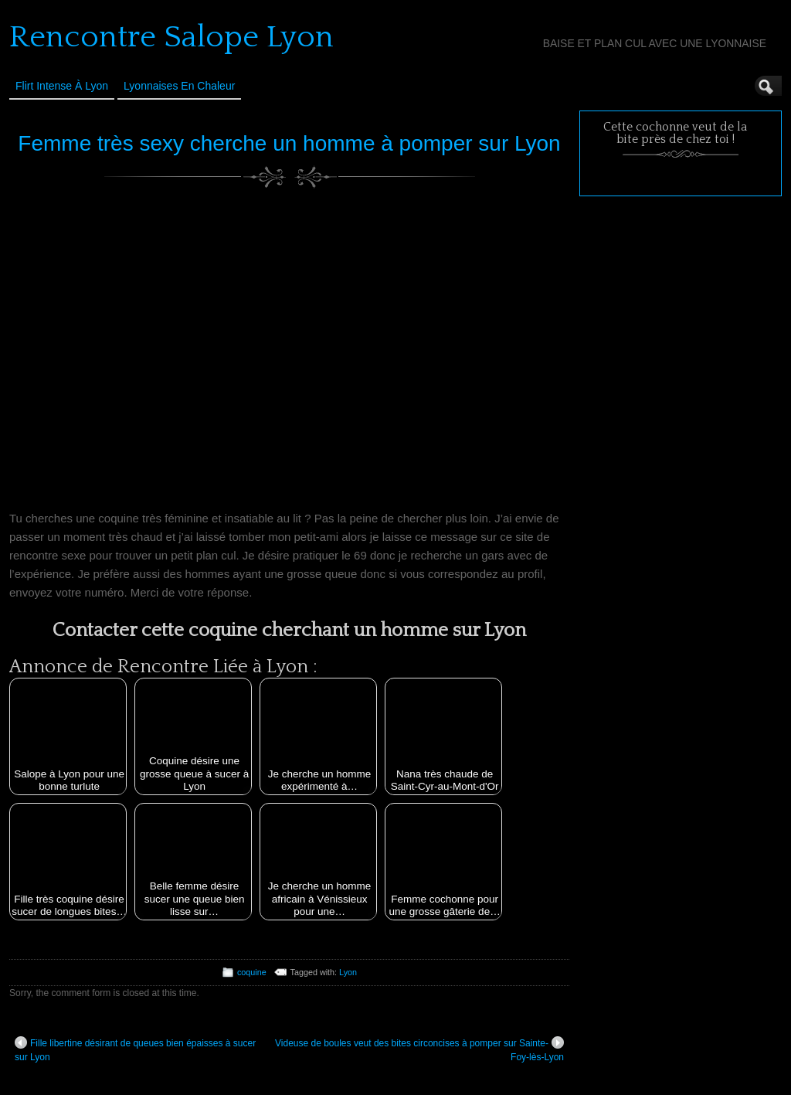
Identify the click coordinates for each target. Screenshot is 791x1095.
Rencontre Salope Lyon (171, 37)
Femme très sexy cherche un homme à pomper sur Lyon (289, 143)
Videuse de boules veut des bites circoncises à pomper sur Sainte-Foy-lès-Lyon (419, 1049)
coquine (251, 972)
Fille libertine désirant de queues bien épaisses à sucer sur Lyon (135, 1049)
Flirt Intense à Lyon (61, 86)
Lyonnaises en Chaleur (179, 86)
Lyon (348, 972)
